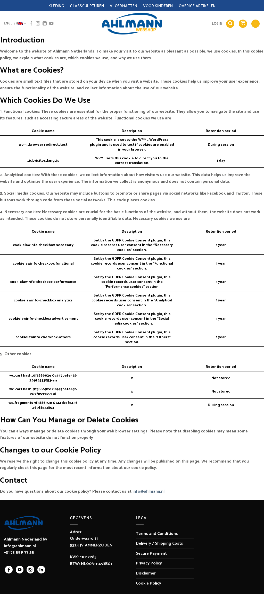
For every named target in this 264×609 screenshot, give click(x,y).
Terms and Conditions (157, 533)
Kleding (56, 6)
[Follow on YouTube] (51, 23)
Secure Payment (151, 553)
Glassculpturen (87, 6)
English (15, 23)
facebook (9, 569)
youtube (19, 569)
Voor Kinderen (158, 6)
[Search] (230, 24)
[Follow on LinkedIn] (45, 23)
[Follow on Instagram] (38, 23)
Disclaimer (146, 573)
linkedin (41, 569)
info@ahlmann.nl (148, 491)
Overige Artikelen (197, 6)
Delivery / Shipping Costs (159, 543)
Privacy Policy (149, 563)
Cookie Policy (148, 583)
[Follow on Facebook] (31, 23)
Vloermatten (123, 6)
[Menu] (255, 24)
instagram (30, 569)
